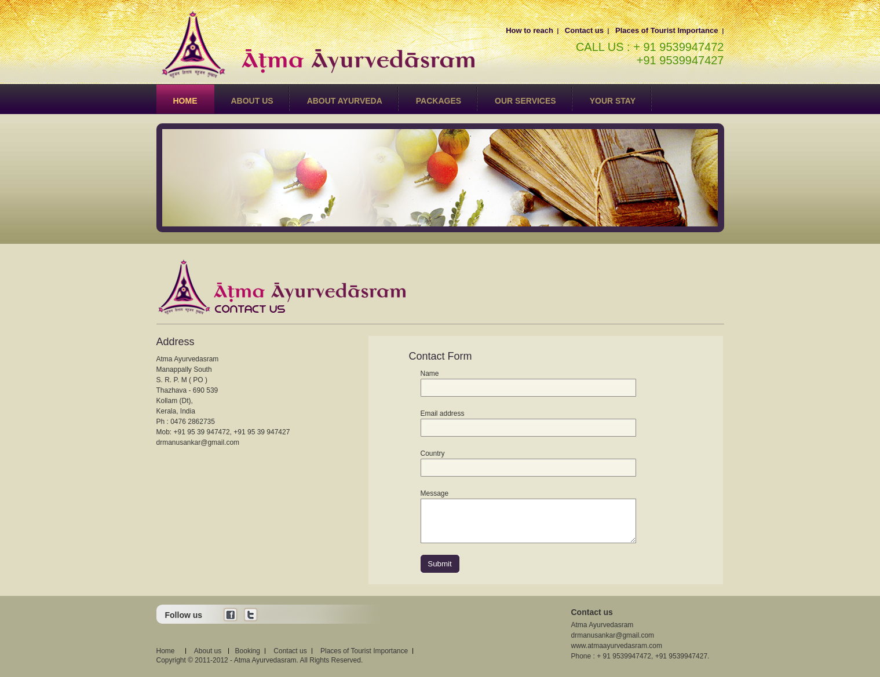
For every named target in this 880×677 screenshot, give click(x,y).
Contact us (584, 30)
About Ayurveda (344, 100)
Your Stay (613, 100)
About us (252, 100)
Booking (247, 651)
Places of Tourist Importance (666, 30)
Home (185, 100)
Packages (438, 100)
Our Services (525, 100)
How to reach (529, 30)
